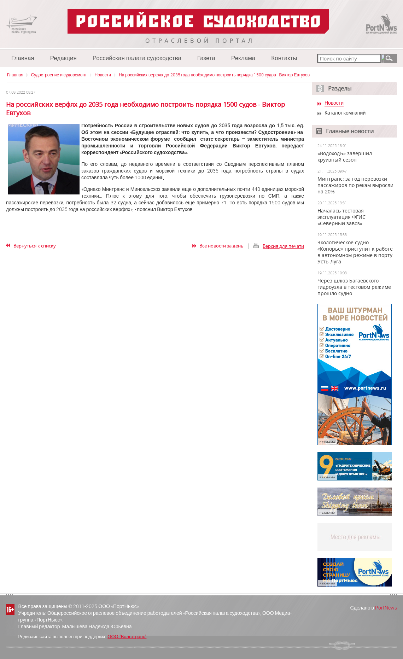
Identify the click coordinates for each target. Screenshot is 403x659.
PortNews (386, 607)
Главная (22, 58)
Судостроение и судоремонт (59, 74)
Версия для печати (283, 246)
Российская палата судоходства (137, 58)
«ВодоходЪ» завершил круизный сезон (344, 156)
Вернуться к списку (34, 246)
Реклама (243, 58)
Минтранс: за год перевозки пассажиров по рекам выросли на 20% (355, 185)
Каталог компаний (345, 113)
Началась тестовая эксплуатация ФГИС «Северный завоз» (341, 217)
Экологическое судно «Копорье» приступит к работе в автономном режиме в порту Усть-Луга (355, 252)
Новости (103, 74)
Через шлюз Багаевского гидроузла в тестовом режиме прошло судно (354, 287)
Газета (206, 58)
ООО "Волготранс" (126, 636)
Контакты (284, 58)
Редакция (63, 58)
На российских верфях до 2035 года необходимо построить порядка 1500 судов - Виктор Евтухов (214, 74)
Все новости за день (221, 246)
